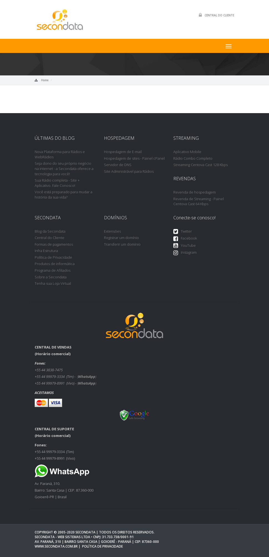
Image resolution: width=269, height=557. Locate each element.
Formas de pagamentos (54, 244)
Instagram (185, 253)
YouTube (184, 246)
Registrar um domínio (121, 237)
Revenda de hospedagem (194, 192)
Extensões (112, 231)
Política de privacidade (102, 546)
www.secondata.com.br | (57, 546)
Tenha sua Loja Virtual (53, 283)
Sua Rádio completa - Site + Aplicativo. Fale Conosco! (57, 183)
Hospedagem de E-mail (123, 151)
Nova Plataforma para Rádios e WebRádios (60, 154)
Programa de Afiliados (52, 270)
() (86, 376)
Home (45, 80)
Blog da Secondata (50, 231)
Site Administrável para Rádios (129, 171)
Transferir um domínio (122, 244)
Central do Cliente (215, 14)
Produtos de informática (55, 263)
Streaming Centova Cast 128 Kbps (200, 164)
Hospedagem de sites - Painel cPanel (134, 158)
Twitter (182, 232)
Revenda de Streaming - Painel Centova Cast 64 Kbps (198, 201)
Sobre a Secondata (51, 276)
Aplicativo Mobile (187, 151)
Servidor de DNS (117, 164)
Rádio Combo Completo (192, 158)
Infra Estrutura (46, 250)
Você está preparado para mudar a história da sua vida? (63, 194)
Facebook (185, 238)
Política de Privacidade (53, 257)
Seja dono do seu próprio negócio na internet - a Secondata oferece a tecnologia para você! (64, 168)
